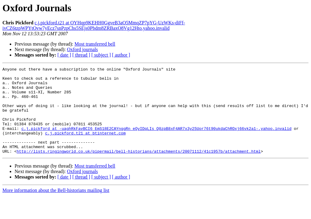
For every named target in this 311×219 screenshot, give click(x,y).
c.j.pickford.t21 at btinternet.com (85, 146)
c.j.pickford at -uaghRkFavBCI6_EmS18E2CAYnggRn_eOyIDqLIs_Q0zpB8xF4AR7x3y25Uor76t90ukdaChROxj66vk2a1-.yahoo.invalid (156, 141)
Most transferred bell (94, 44)
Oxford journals (82, 49)
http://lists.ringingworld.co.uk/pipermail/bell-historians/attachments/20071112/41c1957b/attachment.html (139, 168)
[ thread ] (81, 54)
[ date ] (64, 54)
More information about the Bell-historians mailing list (55, 207)
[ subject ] (101, 54)
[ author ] (121, 54)
